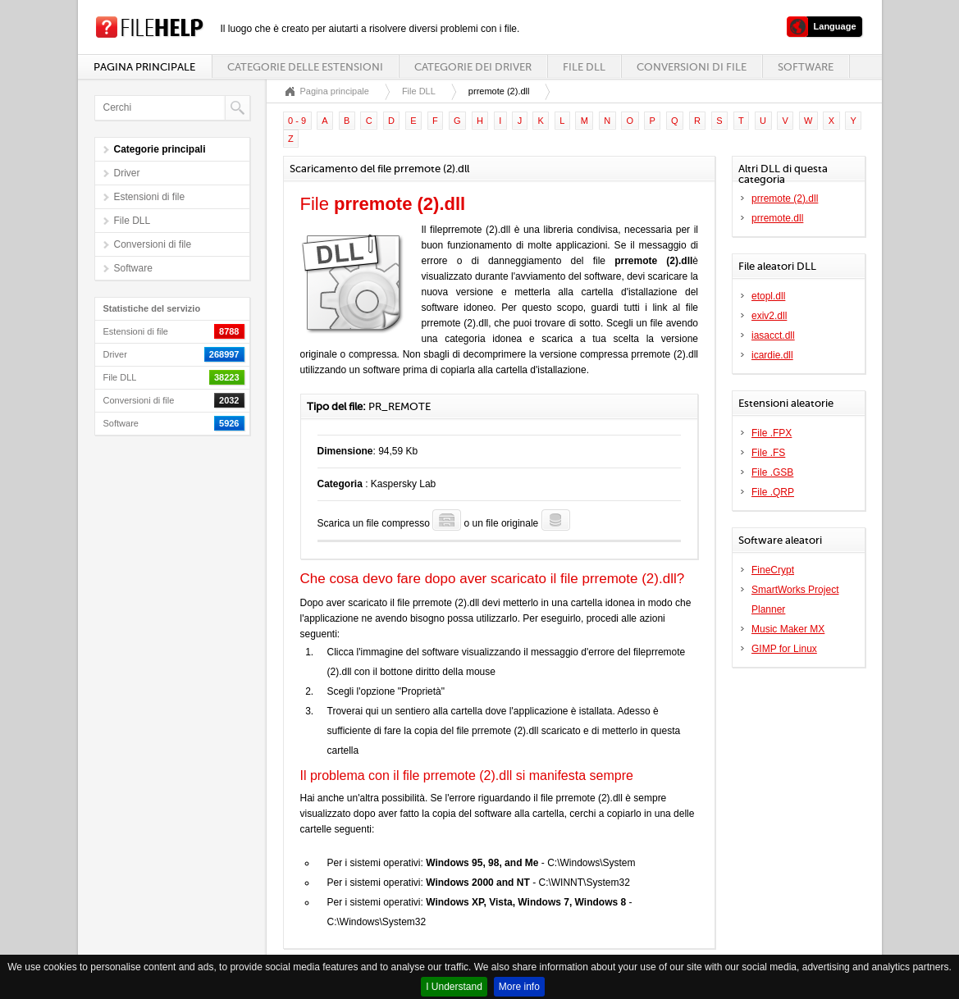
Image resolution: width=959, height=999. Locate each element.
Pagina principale (144, 67)
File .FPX (771, 433)
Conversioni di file (692, 67)
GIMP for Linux (784, 649)
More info (519, 986)
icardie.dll (772, 355)
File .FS (768, 452)
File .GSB (772, 472)
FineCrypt (772, 570)
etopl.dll (768, 296)
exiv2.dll (769, 316)
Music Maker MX (787, 629)
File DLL (584, 67)
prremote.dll (777, 218)
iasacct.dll (773, 335)
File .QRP (772, 492)
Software (805, 67)
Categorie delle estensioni (305, 67)
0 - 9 (297, 120)
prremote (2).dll (784, 198)
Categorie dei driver (473, 67)
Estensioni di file (149, 197)
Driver (127, 173)
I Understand (454, 986)
